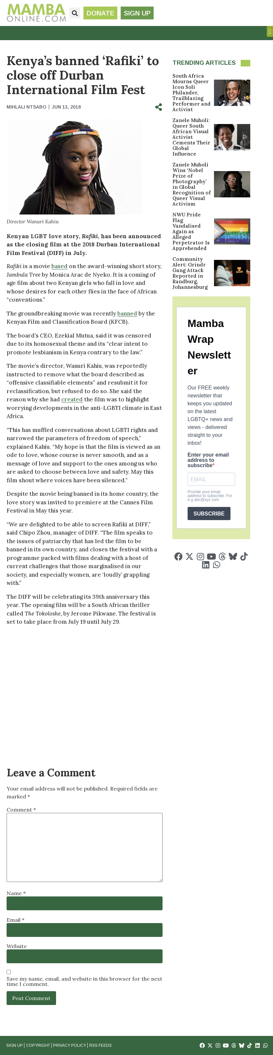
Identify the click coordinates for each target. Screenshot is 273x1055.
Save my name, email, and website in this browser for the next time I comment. (84, 981)
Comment (21, 809)
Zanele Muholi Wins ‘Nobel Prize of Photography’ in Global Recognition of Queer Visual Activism (191, 184)
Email (15, 919)
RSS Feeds (100, 1045)
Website (17, 946)
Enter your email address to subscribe (208, 460)
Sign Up (14, 1045)
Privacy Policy (69, 1045)
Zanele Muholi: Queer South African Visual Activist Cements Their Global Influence (191, 137)
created (72, 399)
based (59, 266)
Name (16, 893)
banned (127, 313)
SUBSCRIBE (209, 513)
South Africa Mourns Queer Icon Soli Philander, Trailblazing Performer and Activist (191, 92)
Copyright (38, 1045)
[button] (74, 13)
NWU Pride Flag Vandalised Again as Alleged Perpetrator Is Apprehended (191, 231)
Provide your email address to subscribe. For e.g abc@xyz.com (210, 496)
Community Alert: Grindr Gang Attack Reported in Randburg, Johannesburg (190, 273)
